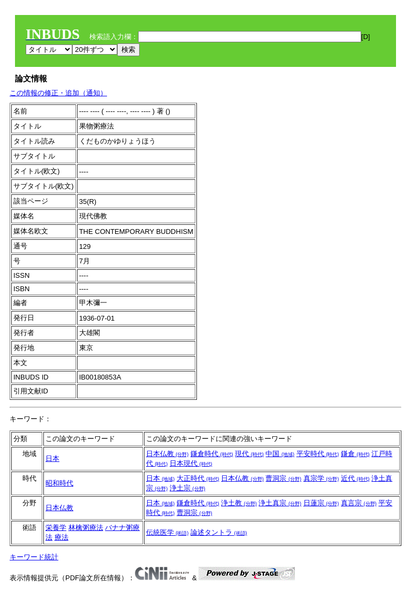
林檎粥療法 (85, 527)
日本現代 (191, 463)
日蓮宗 (321, 503)
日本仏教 (167, 454)
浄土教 (239, 503)
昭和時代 (59, 483)
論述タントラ (219, 532)
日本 (52, 458)
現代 (249, 454)
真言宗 (359, 503)
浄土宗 (188, 488)
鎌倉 (355, 454)
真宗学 (321, 478)
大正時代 (198, 478)
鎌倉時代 (212, 454)
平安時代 (317, 454)
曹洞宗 (283, 478)
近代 (355, 478)
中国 (279, 454)
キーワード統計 (34, 557)
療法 (61, 537)
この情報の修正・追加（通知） (58, 93)
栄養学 (55, 527)
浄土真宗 (279, 503)
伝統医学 (167, 532)
